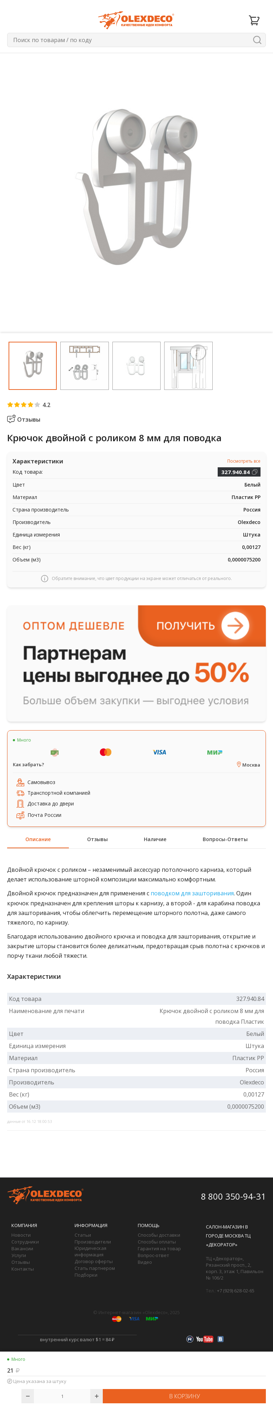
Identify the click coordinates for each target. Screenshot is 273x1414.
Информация (91, 1225)
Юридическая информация (90, 1251)
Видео (145, 1262)
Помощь (149, 1225)
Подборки (86, 1275)
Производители (93, 1241)
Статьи (83, 1235)
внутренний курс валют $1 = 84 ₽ (77, 1339)
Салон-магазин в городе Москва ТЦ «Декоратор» (228, 1236)
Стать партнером (95, 1268)
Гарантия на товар (159, 1248)
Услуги (18, 1255)
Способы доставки (159, 1235)
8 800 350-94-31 (233, 1196)
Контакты (22, 1269)
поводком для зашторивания (192, 893)
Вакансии (22, 1248)
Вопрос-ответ (153, 1255)
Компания (24, 1225)
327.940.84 (235, 471)
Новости (21, 1235)
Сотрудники (25, 1241)
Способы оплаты (157, 1241)
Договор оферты (94, 1261)
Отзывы (20, 1262)
